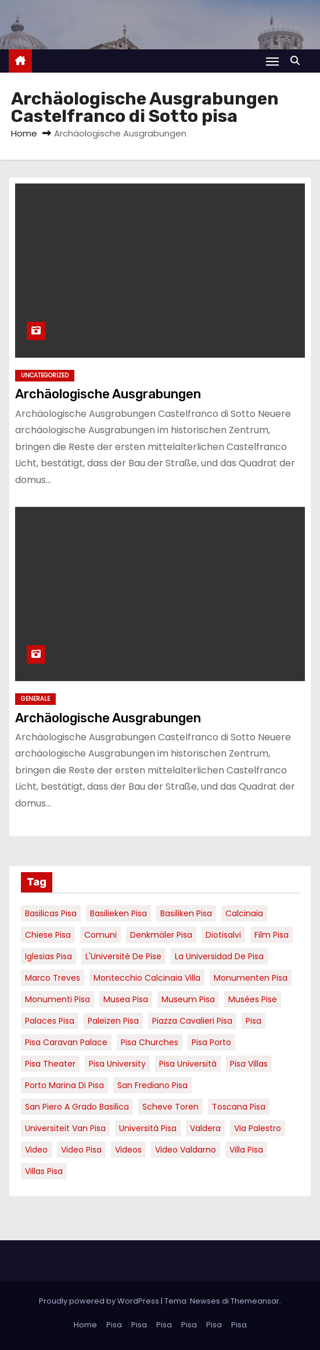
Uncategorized (45, 375)
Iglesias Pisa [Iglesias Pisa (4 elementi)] (48, 956)
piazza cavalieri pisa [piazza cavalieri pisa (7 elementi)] (192, 1021)
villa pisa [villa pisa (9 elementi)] (246, 1149)
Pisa (114, 1324)
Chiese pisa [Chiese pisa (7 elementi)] (48, 935)
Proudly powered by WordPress (100, 1300)
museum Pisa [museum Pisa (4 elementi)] (188, 999)
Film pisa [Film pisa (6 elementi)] (271, 935)
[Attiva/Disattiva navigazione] (272, 61)
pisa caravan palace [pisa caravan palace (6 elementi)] (66, 1042)
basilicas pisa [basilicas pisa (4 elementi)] (51, 913)
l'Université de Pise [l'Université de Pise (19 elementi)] (123, 956)
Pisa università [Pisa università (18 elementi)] (188, 1064)
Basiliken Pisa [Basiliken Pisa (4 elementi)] (186, 913)
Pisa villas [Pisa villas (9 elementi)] (249, 1064)
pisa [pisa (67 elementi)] (253, 1021)
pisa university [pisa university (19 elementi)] (117, 1064)
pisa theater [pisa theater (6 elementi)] (50, 1064)
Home (24, 133)
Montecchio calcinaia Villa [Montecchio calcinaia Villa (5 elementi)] (147, 978)
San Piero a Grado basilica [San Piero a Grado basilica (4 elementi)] (77, 1107)
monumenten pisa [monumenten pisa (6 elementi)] (250, 978)
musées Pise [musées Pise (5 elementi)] (252, 999)
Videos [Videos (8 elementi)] (128, 1149)
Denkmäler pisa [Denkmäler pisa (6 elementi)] (161, 935)
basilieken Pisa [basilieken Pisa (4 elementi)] (118, 913)
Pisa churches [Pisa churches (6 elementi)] (149, 1042)
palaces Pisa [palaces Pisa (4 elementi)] (49, 1021)
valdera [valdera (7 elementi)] (205, 1128)
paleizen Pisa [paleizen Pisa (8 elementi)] (113, 1021)
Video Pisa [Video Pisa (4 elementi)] (81, 1149)
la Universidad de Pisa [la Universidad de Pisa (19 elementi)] (219, 956)
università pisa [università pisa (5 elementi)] (148, 1128)
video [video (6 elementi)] (36, 1149)
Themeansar (255, 1300)
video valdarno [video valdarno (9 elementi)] (185, 1149)
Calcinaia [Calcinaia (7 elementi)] (244, 913)
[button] (298, 60)
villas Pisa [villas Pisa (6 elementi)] (44, 1171)
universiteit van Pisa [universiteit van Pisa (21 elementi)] (65, 1128)
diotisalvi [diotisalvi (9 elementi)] (223, 935)
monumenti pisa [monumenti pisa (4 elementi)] (57, 999)
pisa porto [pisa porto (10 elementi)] (211, 1042)
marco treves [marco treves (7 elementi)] (52, 978)
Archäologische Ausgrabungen (108, 394)
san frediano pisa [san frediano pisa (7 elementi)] (152, 1085)
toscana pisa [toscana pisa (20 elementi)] (238, 1107)
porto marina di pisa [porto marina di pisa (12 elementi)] (64, 1085)
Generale (35, 698)
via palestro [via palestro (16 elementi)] (257, 1128)
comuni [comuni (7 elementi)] (100, 935)
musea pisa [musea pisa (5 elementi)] (125, 999)
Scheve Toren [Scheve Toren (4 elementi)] (170, 1107)
